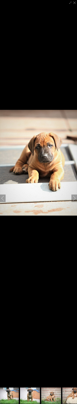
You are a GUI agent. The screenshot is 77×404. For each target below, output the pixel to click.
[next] (72, 198)
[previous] (4, 198)
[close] (75, 2)
